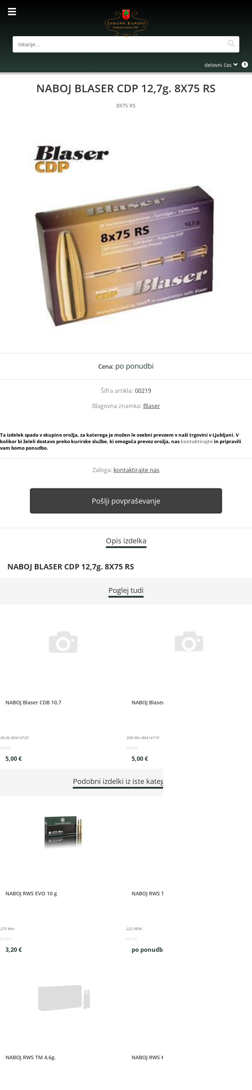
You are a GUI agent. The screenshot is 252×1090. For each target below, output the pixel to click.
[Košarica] (232, 12)
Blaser (151, 406)
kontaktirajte (197, 441)
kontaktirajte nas (136, 470)
